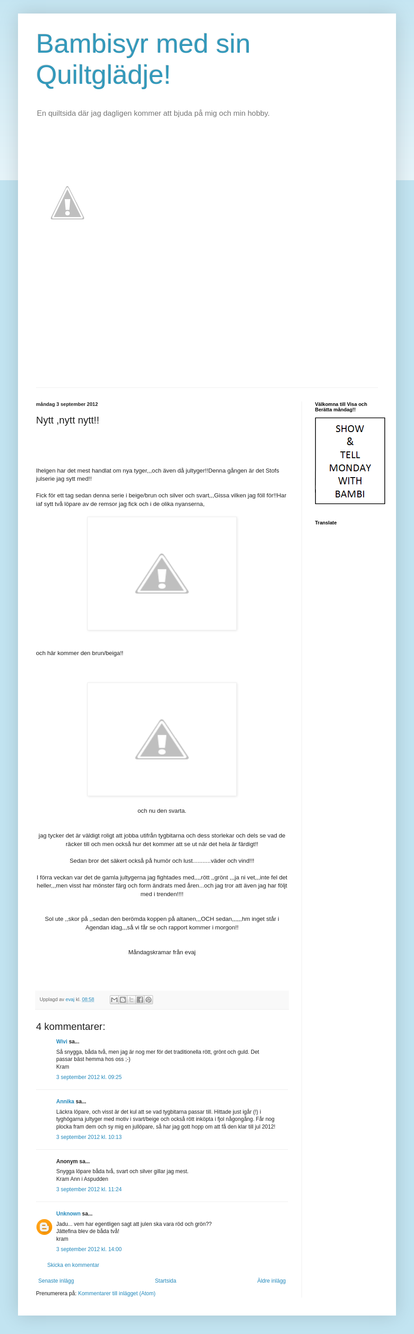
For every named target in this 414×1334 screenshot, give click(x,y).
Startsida (165, 1281)
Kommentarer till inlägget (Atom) (116, 1293)
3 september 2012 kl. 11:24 (89, 1189)
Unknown (68, 1214)
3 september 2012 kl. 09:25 (89, 1077)
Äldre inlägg (271, 1281)
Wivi (62, 1041)
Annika (65, 1101)
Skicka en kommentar (73, 1265)
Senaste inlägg (56, 1281)
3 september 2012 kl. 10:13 (89, 1137)
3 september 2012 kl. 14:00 (89, 1249)
